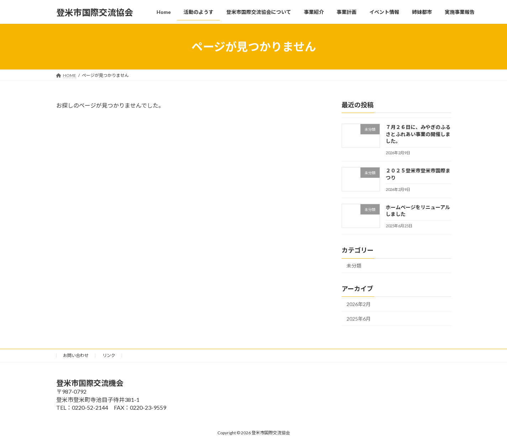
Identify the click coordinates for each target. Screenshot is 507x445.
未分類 (354, 266)
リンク (108, 355)
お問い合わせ (76, 355)
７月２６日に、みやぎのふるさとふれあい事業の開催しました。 (417, 134)
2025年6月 (359, 319)
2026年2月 (359, 304)
